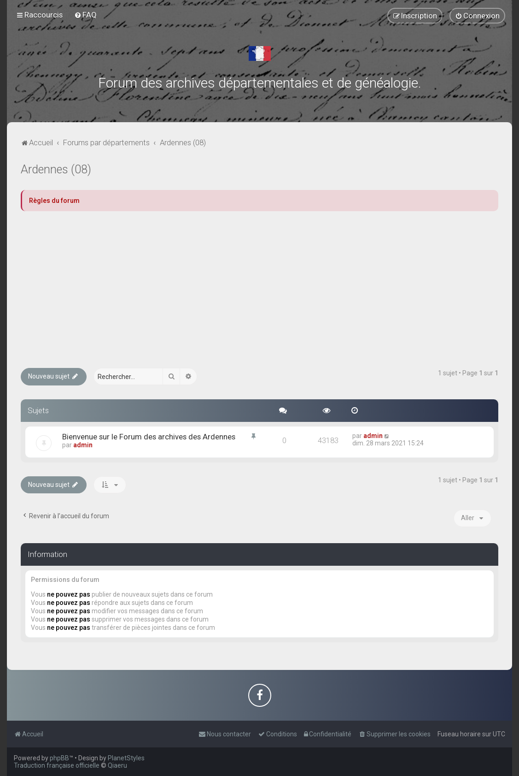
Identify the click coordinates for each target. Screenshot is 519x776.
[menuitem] (85, 15)
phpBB (59, 758)
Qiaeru (117, 765)
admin (83, 445)
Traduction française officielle (56, 765)
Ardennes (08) (56, 169)
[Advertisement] (259, 289)
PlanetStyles (126, 758)
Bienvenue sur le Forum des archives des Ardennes (148, 436)
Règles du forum (54, 200)
